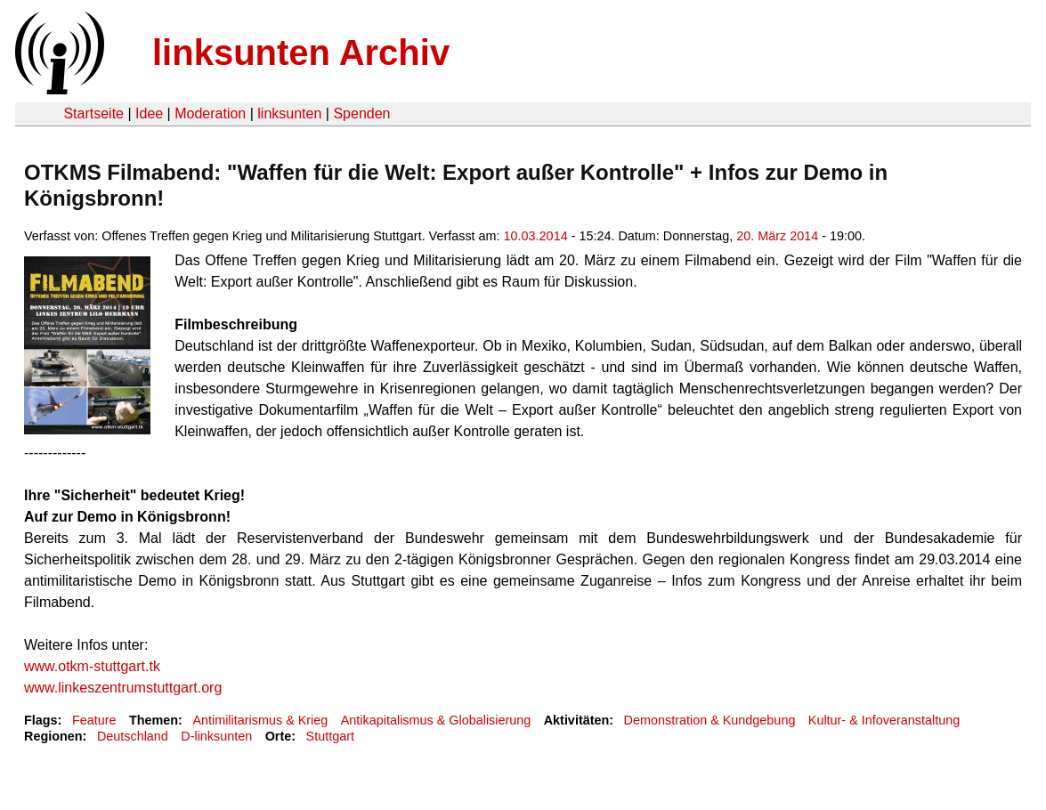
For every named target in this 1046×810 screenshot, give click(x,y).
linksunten (289, 113)
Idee (149, 113)
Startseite (93, 113)
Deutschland (132, 736)
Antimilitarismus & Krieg (260, 720)
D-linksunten (216, 736)
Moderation (210, 113)
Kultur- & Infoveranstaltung (884, 720)
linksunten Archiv (301, 52)
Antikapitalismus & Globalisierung (436, 720)
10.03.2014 (536, 236)
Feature (94, 720)
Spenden (361, 113)
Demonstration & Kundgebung (710, 720)
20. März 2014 (777, 236)
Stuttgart (330, 736)
